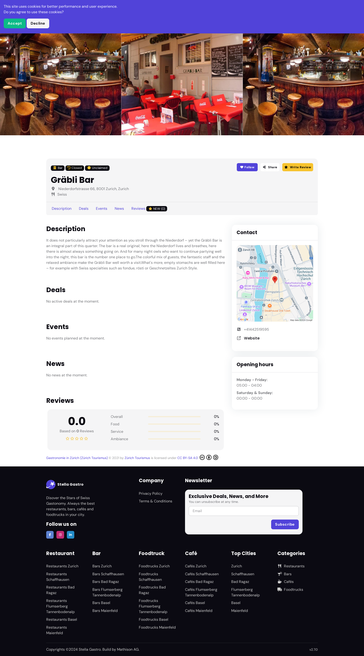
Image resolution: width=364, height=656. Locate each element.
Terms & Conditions (155, 501)
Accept (15, 23)
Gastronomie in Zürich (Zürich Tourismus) (77, 458)
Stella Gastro (65, 484)
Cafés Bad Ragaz (199, 581)
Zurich (236, 566)
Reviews (149, 208)
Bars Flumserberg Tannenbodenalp (107, 592)
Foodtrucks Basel (153, 619)
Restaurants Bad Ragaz (60, 590)
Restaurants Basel (61, 619)
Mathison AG (128, 649)
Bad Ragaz (240, 581)
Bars (284, 574)
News (119, 208)
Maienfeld (239, 610)
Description (62, 208)
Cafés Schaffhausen (202, 574)
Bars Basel (101, 602)
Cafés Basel (195, 602)
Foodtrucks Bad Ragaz (152, 590)
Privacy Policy (150, 493)
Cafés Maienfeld (198, 610)
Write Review (297, 167)
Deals (83, 208)
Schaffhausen (242, 574)
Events (101, 208)
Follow (247, 167)
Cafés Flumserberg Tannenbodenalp (201, 592)
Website (252, 338)
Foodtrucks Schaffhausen (150, 577)
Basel (235, 602)
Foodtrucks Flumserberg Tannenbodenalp (153, 606)
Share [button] (270, 167)
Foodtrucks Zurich (154, 566)
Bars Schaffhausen (108, 574)
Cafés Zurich (195, 566)
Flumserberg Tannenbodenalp (245, 592)
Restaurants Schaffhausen (57, 577)
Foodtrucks (290, 589)
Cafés (285, 581)
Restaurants (291, 566)
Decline (38, 23)
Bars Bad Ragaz (105, 581)
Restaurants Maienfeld (56, 630)
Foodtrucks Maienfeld (157, 627)
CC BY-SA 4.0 (197, 457)
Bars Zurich (102, 566)
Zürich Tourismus (138, 458)
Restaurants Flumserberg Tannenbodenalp (60, 606)
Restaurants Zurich (62, 566)
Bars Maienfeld (105, 610)
